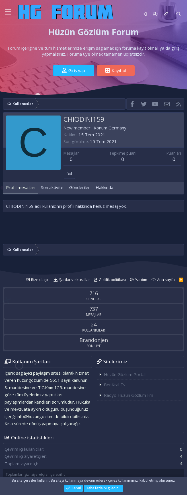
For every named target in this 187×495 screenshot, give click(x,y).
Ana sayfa (166, 279)
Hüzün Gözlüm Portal (124, 374)
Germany (117, 128)
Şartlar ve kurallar (74, 279)
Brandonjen (93, 340)
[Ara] (178, 14)
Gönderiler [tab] (79, 187)
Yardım (141, 279)
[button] (8, 12)
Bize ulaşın (40, 279)
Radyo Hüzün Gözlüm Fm (128, 395)
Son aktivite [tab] (52, 187)
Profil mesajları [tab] (20, 187)
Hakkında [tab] (104, 187)
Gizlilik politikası (112, 279)
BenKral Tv (115, 384)
